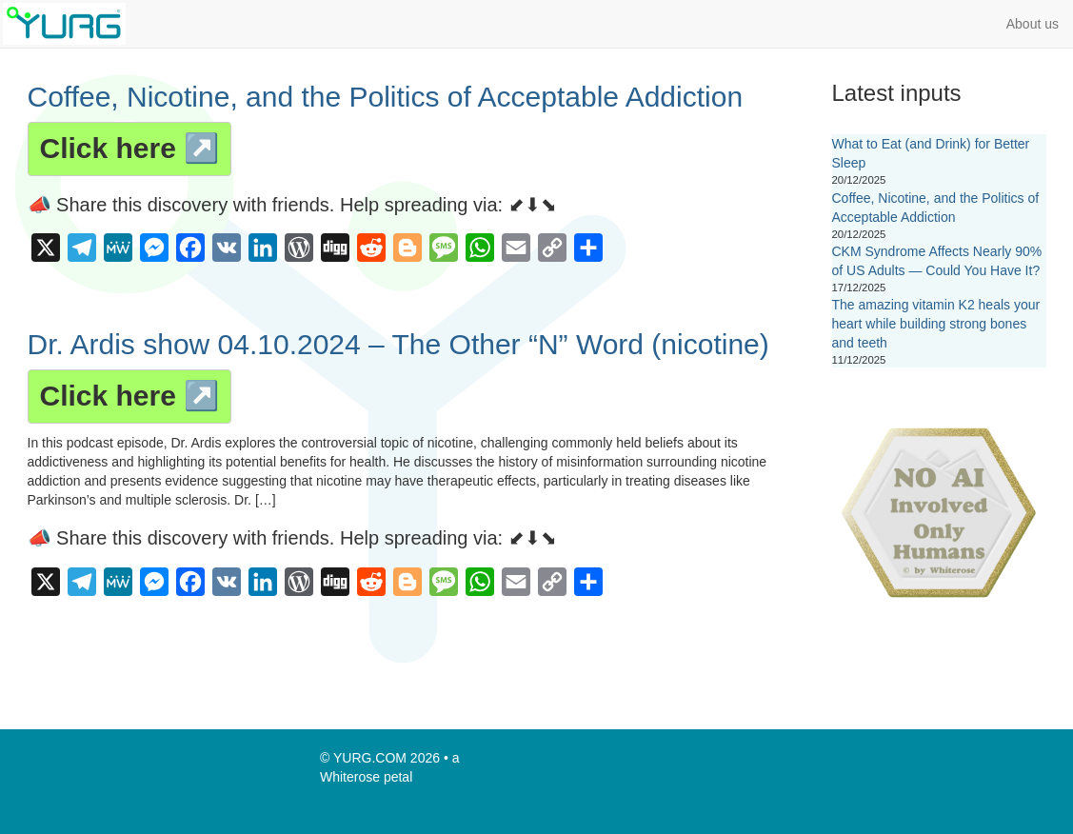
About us (1032, 23)
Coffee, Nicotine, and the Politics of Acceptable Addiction (386, 96)
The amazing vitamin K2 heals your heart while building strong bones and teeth (936, 323)
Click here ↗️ (130, 148)
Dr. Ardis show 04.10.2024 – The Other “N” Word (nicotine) (398, 344)
